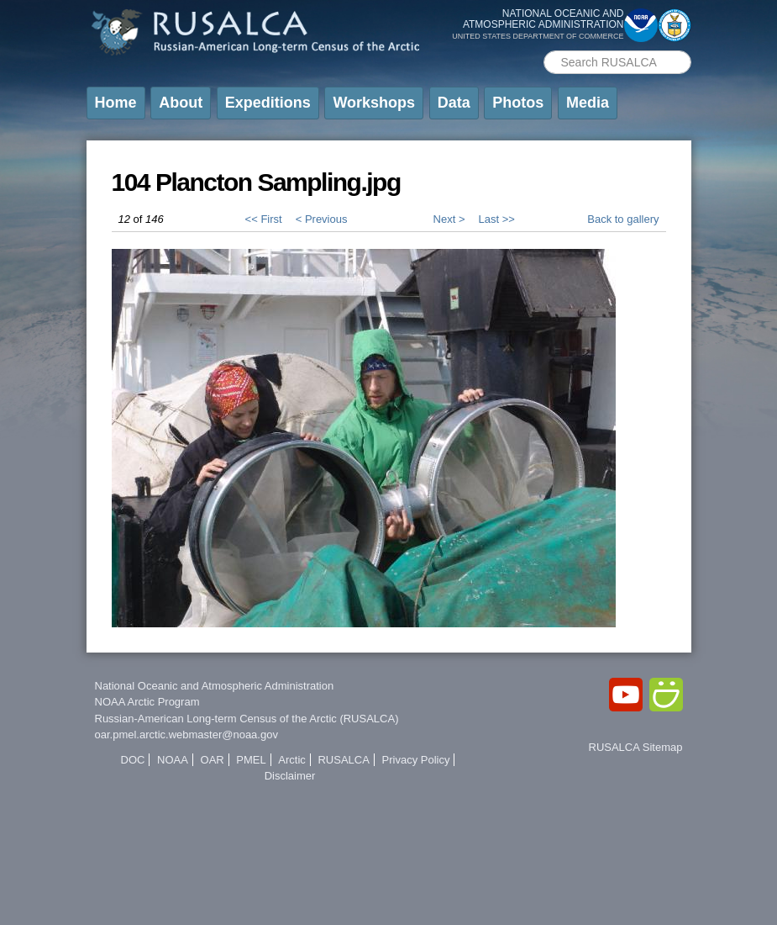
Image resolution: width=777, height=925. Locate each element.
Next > (449, 219)
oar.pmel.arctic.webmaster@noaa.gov (186, 734)
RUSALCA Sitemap (636, 747)
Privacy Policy (416, 759)
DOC (133, 759)
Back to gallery (623, 219)
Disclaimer (290, 775)
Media (587, 102)
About (180, 102)
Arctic (292, 759)
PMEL (250, 759)
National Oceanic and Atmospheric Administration (214, 685)
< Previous (322, 219)
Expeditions (268, 102)
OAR (212, 759)
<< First (263, 219)
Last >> (496, 219)
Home (116, 102)
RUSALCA (343, 759)
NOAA (172, 759)
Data (454, 102)
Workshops (374, 102)
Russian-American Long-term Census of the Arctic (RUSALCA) (247, 718)
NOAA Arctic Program (147, 701)
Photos (517, 102)
